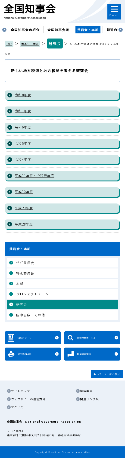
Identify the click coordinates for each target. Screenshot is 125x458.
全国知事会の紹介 (25, 29)
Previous (4, 30)
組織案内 (86, 391)
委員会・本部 (88, 29)
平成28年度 (24, 224)
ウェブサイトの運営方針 (28, 399)
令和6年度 (23, 127)
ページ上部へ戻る (109, 374)
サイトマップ (20, 391)
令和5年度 (23, 143)
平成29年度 (24, 208)
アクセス (17, 407)
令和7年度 (23, 111)
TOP (9, 44)
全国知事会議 (58, 29)
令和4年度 (23, 159)
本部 (19, 283)
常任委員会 (25, 262)
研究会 (55, 43)
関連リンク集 (89, 399)
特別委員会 (25, 273)
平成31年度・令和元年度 (34, 175)
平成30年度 (24, 191)
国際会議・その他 (30, 315)
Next (121, 30)
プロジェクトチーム (32, 294)
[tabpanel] (25, 29)
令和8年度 (23, 95)
